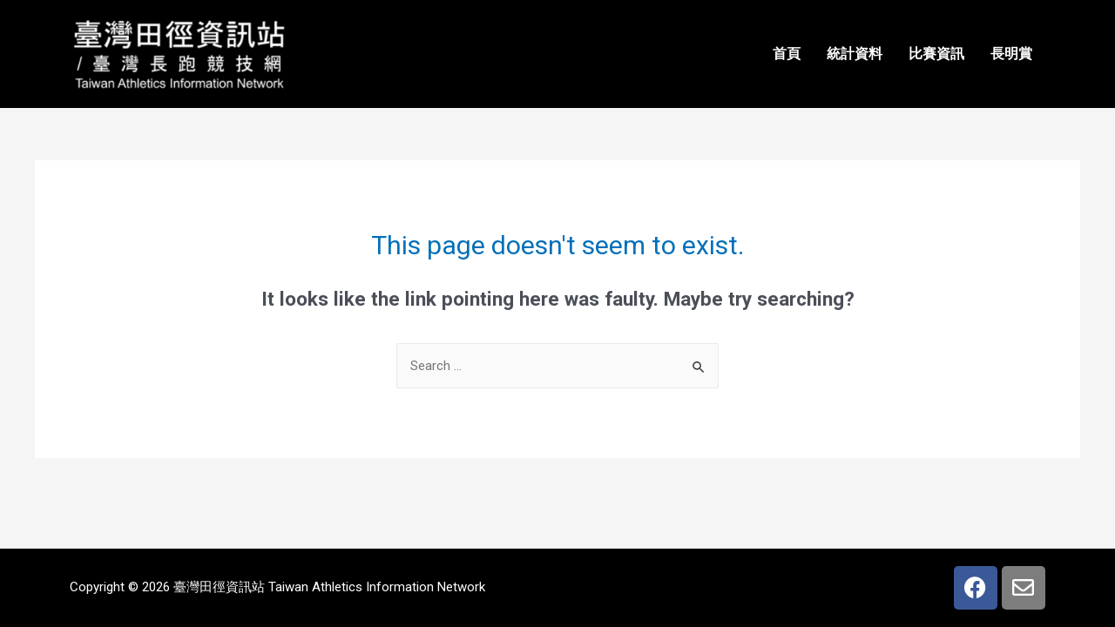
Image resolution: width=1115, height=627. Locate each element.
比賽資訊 (936, 53)
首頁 (787, 53)
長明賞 (1011, 53)
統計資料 (854, 53)
